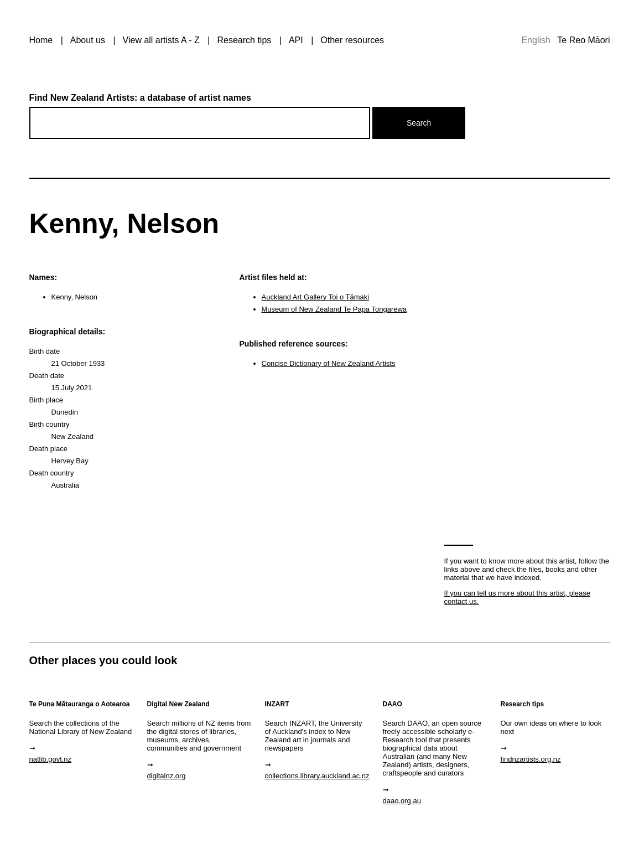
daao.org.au (402, 801)
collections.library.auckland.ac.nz (317, 776)
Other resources (352, 40)
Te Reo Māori (583, 40)
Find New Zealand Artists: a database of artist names (140, 97)
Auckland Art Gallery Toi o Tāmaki (316, 297)
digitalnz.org (166, 776)
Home (41, 40)
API (296, 40)
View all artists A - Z (161, 40)
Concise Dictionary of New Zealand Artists (329, 363)
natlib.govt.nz (50, 759)
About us (87, 40)
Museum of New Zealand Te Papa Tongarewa (334, 309)
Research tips (244, 40)
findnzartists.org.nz (531, 759)
